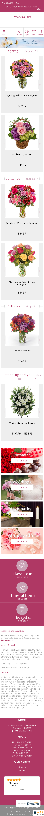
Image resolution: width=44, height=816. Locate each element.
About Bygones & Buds (12, 630)
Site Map (31, 814)
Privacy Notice (28, 811)
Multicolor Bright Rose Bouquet (22, 283)
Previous (3, 84)
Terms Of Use (15, 811)
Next (40, 84)
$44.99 (22, 165)
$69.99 (22, 106)
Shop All (28, 51)
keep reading (7, 640)
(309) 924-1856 (12, 3)
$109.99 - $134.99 (22, 433)
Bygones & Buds (22, 16)
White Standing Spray (22, 423)
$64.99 (22, 292)
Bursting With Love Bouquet (22, 223)
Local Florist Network (17, 814)
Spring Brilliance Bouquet (22, 95)
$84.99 (22, 233)
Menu (4, 35)
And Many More (22, 350)
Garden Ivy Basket (22, 154)
